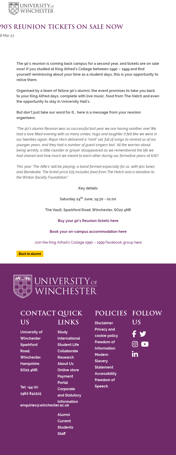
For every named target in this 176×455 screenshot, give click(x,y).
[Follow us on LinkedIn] (136, 354)
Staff (61, 434)
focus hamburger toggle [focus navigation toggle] (159, 9)
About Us (66, 364)
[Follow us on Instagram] (136, 344)
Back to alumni (30, 254)
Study (63, 332)
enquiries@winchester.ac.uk (44, 405)
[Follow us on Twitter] (143, 334)
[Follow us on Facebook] (135, 334)
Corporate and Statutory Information (69, 395)
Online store (68, 370)
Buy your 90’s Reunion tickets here (88, 221)
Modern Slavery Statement (104, 360)
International (69, 338)
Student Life (68, 345)
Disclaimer (104, 323)
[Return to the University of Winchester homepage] (88, 286)
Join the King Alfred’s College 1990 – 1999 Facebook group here (88, 242)
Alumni (64, 415)
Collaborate (68, 351)
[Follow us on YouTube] (146, 344)
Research (66, 357)
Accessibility (106, 373)
